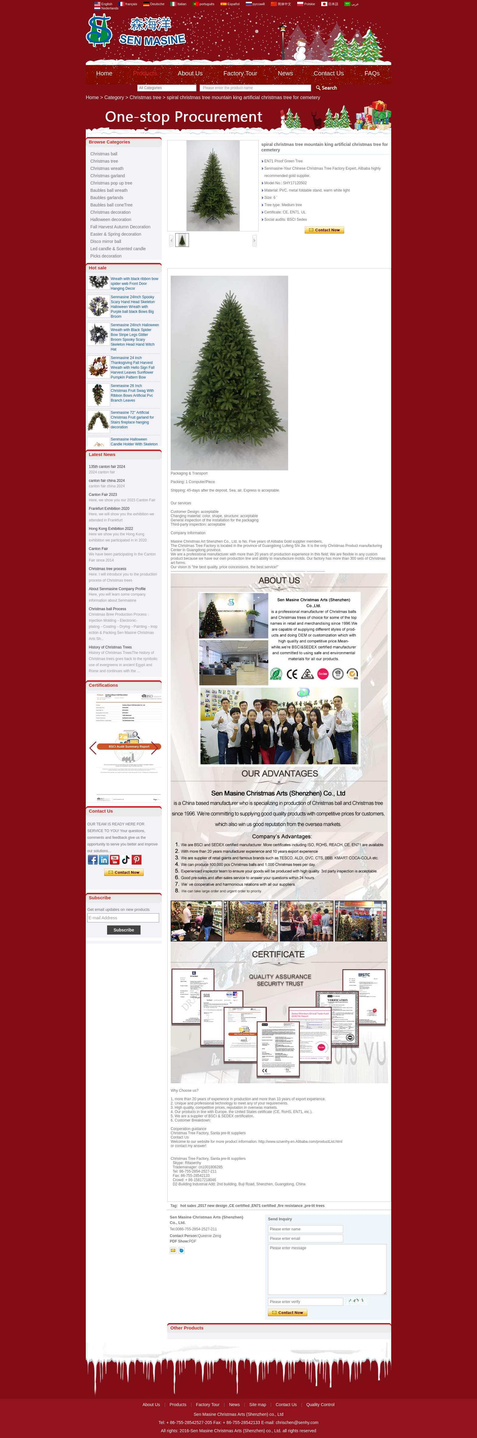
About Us (190, 73)
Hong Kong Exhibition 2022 (111, 529)
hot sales (188, 1206)
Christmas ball (103, 153)
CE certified (239, 1206)
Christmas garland (107, 175)
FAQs (372, 73)
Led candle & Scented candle (118, 248)
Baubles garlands (106, 197)
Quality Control (320, 1404)
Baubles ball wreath (108, 190)
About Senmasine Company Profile (117, 589)
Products (145, 73)
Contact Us (329, 73)
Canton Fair (98, 549)
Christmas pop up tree (111, 183)
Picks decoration (106, 256)
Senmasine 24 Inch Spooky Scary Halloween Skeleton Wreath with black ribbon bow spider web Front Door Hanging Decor (134, 281)
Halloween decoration (110, 219)
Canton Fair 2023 (103, 495)
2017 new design (212, 1206)
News (285, 73)
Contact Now (124, 872)
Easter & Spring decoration (115, 234)
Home (104, 73)
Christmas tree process (107, 569)
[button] (155, 748)
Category (114, 97)
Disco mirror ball (105, 241)
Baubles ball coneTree (111, 204)
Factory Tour (240, 73)
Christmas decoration (110, 212)
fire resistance (290, 1206)
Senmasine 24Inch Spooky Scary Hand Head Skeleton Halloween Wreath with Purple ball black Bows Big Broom (133, 309)
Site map (257, 1404)
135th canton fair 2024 (107, 467)
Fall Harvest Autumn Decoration (120, 226)
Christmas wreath (107, 168)
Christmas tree (145, 97)
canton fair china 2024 (107, 481)
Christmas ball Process (107, 609)
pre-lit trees (315, 1206)
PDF (192, 1241)
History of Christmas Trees (110, 647)
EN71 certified (264, 1206)
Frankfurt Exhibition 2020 (109, 508)
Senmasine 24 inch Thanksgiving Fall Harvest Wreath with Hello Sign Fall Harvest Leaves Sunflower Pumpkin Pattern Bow (133, 370)
